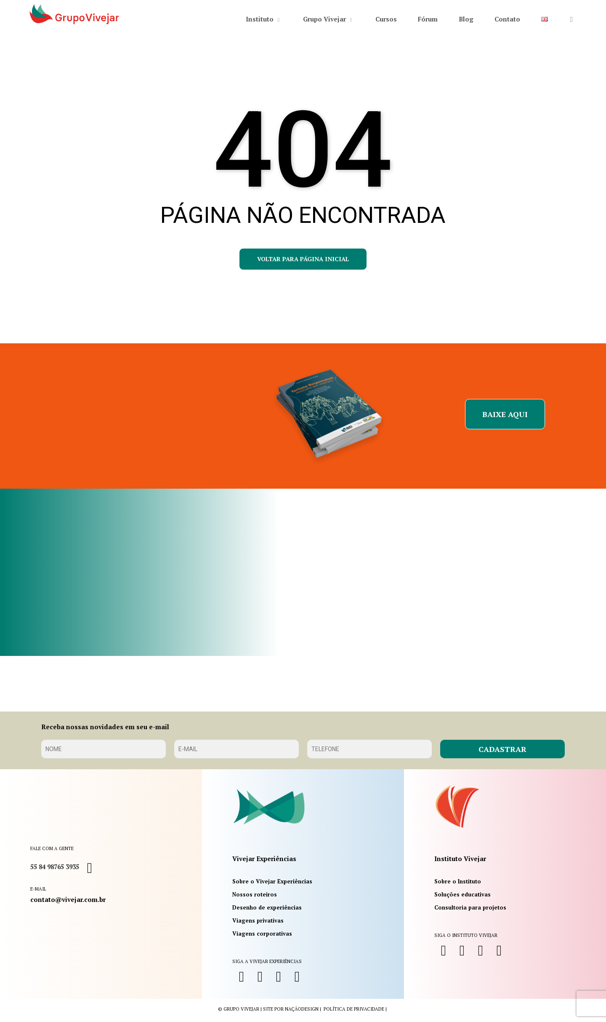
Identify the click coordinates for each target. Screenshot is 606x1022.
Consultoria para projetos (470, 907)
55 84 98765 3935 (54, 866)
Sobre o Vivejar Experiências (272, 881)
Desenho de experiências (267, 907)
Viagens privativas (258, 920)
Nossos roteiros (254, 894)
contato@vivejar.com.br (68, 899)
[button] (505, 414)
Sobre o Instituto (457, 881)
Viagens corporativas (262, 933)
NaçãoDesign (302, 1009)
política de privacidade (354, 1009)
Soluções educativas (462, 894)
